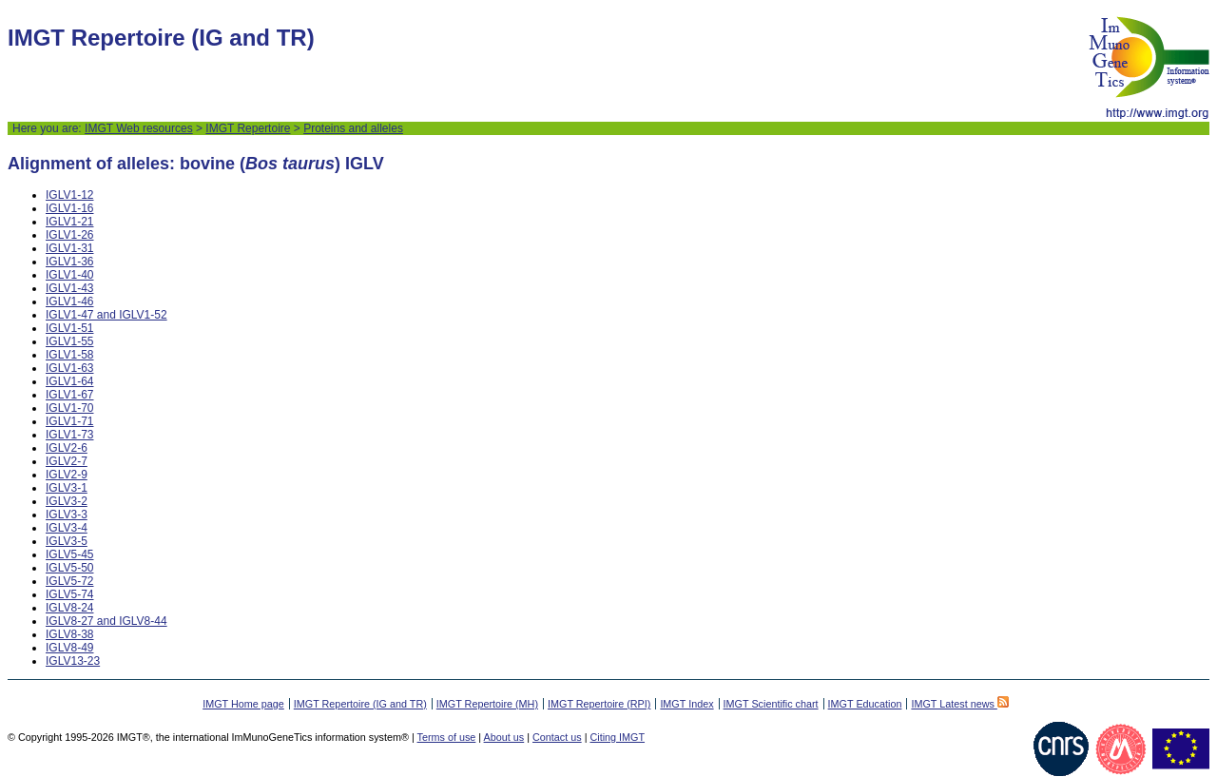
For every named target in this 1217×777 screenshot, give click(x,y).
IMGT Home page (243, 703)
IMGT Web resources (139, 128)
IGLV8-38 (69, 634)
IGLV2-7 (66, 461)
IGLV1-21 (69, 221)
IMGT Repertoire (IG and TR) (360, 703)
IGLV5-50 (69, 567)
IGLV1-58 (69, 354)
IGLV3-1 (66, 488)
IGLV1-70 (69, 408)
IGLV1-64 (69, 381)
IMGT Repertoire (247, 128)
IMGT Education (865, 703)
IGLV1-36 (69, 261)
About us (504, 737)
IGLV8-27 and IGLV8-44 (106, 621)
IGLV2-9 (66, 474)
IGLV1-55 (69, 341)
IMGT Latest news (959, 703)
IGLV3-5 (66, 541)
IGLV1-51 (69, 328)
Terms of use (446, 737)
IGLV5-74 (69, 594)
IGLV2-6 (66, 448)
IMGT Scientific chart (771, 703)
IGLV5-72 (69, 581)
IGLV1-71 (69, 421)
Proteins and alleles (353, 128)
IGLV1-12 (69, 195)
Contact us (557, 737)
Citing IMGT (617, 737)
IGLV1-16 (69, 208)
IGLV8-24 (69, 607)
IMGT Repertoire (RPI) (599, 703)
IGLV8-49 (69, 647)
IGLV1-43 (69, 288)
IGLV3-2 (66, 501)
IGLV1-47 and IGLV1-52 (106, 314)
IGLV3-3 (66, 514)
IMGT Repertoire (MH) (487, 703)
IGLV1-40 (69, 275)
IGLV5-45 (69, 554)
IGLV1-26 (69, 235)
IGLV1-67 (69, 394)
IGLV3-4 (66, 527)
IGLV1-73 (69, 434)
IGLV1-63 (69, 368)
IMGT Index (686, 703)
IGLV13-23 (73, 661)
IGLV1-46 (69, 301)
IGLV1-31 (69, 248)
